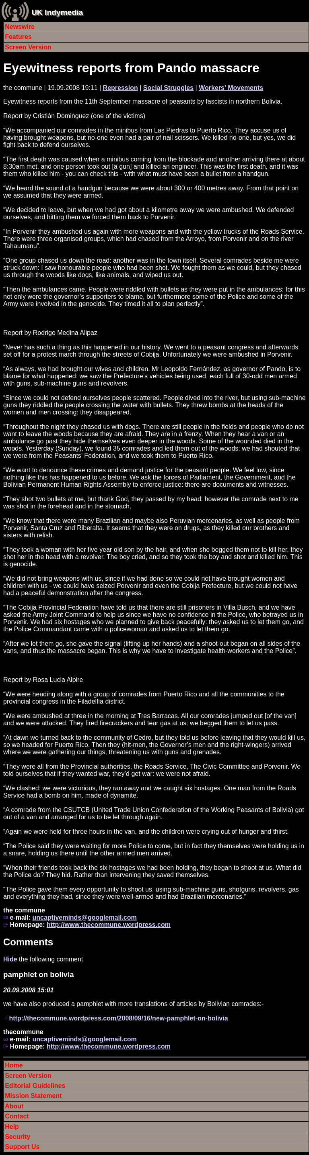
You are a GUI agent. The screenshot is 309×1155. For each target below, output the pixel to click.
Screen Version (28, 47)
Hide (10, 959)
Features (18, 36)
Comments (28, 942)
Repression (120, 87)
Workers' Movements (231, 87)
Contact (17, 1116)
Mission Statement (33, 1095)
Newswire (20, 26)
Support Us (22, 1146)
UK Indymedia (57, 12)
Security (17, 1136)
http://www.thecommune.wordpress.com (109, 924)
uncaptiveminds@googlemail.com (84, 917)
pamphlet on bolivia (38, 974)
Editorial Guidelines (35, 1085)
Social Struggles (168, 87)
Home (14, 1065)
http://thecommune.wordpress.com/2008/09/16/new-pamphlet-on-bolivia (118, 1018)
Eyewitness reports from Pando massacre (131, 68)
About (14, 1106)
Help (12, 1126)
